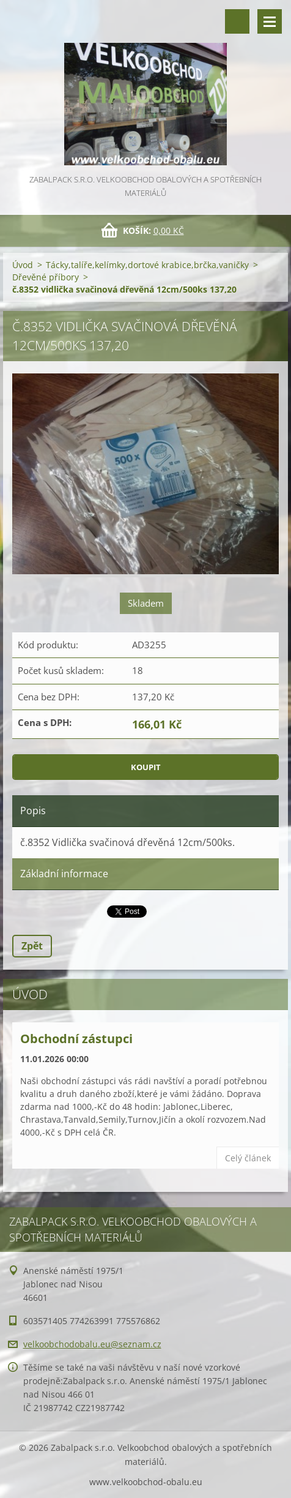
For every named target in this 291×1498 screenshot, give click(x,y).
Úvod (22, 265)
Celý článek (248, 1158)
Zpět (32, 946)
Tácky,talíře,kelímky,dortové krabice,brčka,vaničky (147, 265)
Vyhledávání (237, 21)
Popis (33, 810)
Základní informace (64, 873)
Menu (269, 21)
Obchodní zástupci (76, 1038)
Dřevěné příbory (45, 277)
